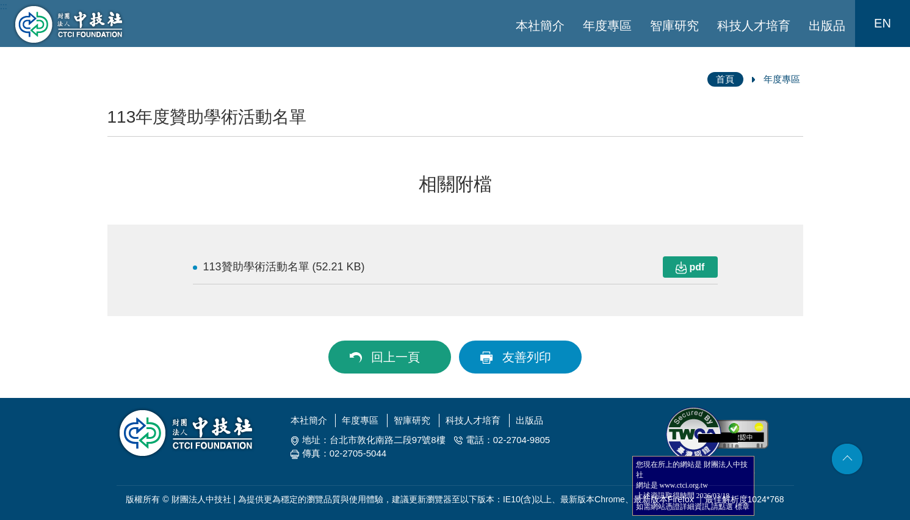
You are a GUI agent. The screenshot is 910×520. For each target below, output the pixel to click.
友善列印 (526, 357)
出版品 (827, 25)
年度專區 (607, 25)
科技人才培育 (753, 25)
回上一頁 (395, 357)
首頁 (725, 79)
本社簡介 (540, 25)
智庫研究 (674, 25)
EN (882, 23)
